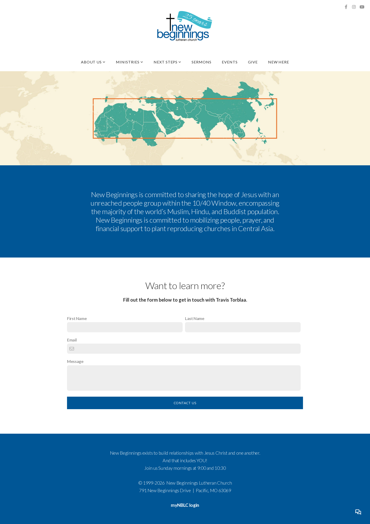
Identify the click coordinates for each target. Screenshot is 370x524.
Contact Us (185, 402)
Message (75, 361)
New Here (278, 62)
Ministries (129, 62)
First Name (77, 318)
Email (72, 339)
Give (253, 62)
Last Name (194, 318)
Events (230, 62)
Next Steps (167, 62)
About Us (93, 62)
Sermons (201, 62)
